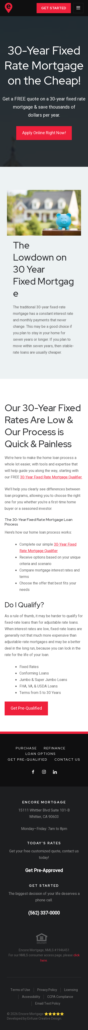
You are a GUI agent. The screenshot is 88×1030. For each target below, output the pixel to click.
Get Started (53, 8)
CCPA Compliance (60, 997)
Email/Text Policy (47, 1003)
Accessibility (31, 997)
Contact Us (67, 759)
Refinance (55, 748)
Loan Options (40, 754)
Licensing (71, 990)
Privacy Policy (47, 990)
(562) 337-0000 (44, 913)
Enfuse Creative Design (44, 1018)
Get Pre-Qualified (26, 708)
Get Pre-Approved (44, 870)
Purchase (26, 748)
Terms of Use (20, 990)
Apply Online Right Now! (44, 133)
